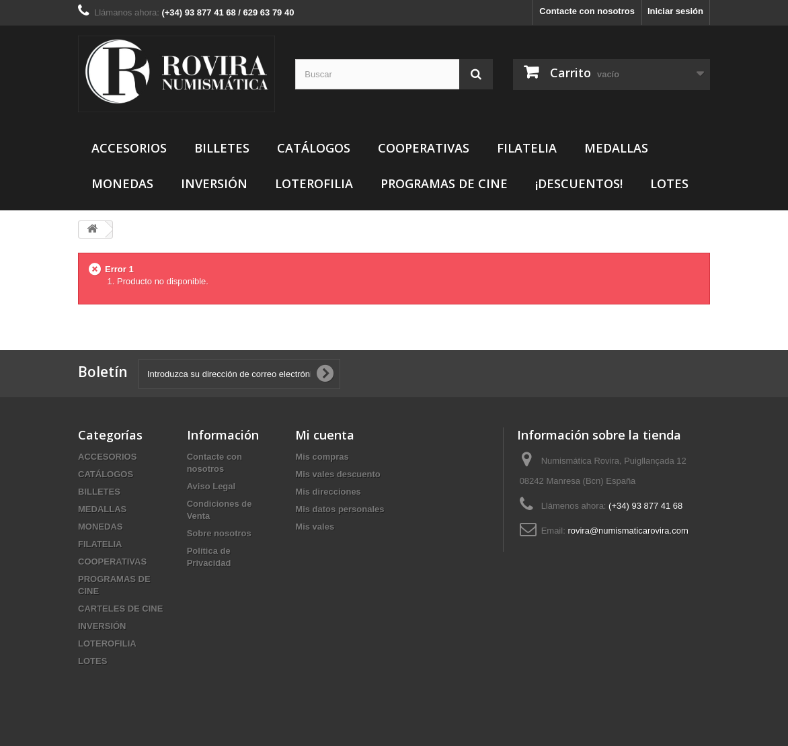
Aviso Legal (211, 486)
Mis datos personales (339, 509)
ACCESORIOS (129, 148)
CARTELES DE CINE (120, 609)
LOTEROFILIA (314, 183)
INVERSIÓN (214, 183)
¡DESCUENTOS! (579, 183)
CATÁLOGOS (313, 148)
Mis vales (314, 527)
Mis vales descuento (337, 474)
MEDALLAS (616, 148)
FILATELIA (527, 148)
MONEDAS (122, 183)
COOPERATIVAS (423, 148)
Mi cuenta (324, 435)
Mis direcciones (328, 492)
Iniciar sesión (675, 11)
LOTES (669, 183)
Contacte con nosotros (587, 11)
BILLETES (221, 148)
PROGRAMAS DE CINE (444, 183)
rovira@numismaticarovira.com (627, 531)
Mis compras (321, 457)
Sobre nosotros (219, 533)
